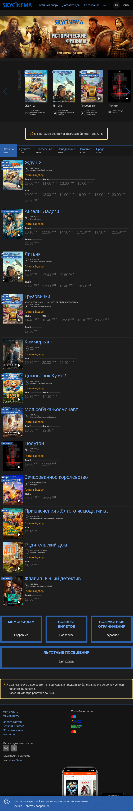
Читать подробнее (38, 806)
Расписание (91, 5)
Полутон (34, 443)
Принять (17, 806)
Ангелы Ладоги (42, 211)
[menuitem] (48, 5)
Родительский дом (46, 545)
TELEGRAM (14, 748)
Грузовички (37, 296)
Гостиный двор (47, 5)
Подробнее (21, 635)
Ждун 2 (33, 162)
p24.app (18, 760)
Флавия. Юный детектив (53, 578)
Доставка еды (71, 5)
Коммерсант (39, 341)
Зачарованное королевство (56, 477)
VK (6, 748)
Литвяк (32, 254)
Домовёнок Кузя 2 (45, 375)
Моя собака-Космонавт (51, 409)
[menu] (71, 5)
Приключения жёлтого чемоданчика (66, 511)
